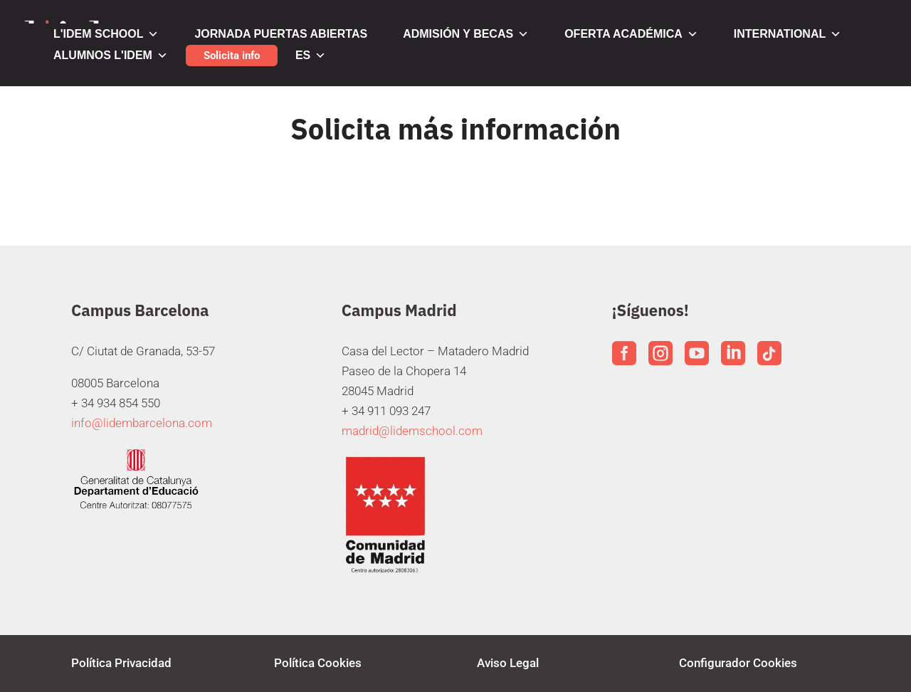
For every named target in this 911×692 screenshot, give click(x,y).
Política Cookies (318, 663)
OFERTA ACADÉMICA (631, 34)
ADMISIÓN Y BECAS (466, 34)
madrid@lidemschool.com (412, 431)
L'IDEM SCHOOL (106, 34)
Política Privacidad (121, 663)
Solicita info (232, 55)
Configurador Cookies (738, 663)
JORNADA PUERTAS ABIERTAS (280, 34)
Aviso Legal (508, 663)
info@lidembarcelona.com (141, 423)
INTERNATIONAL (787, 34)
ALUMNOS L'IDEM (110, 55)
